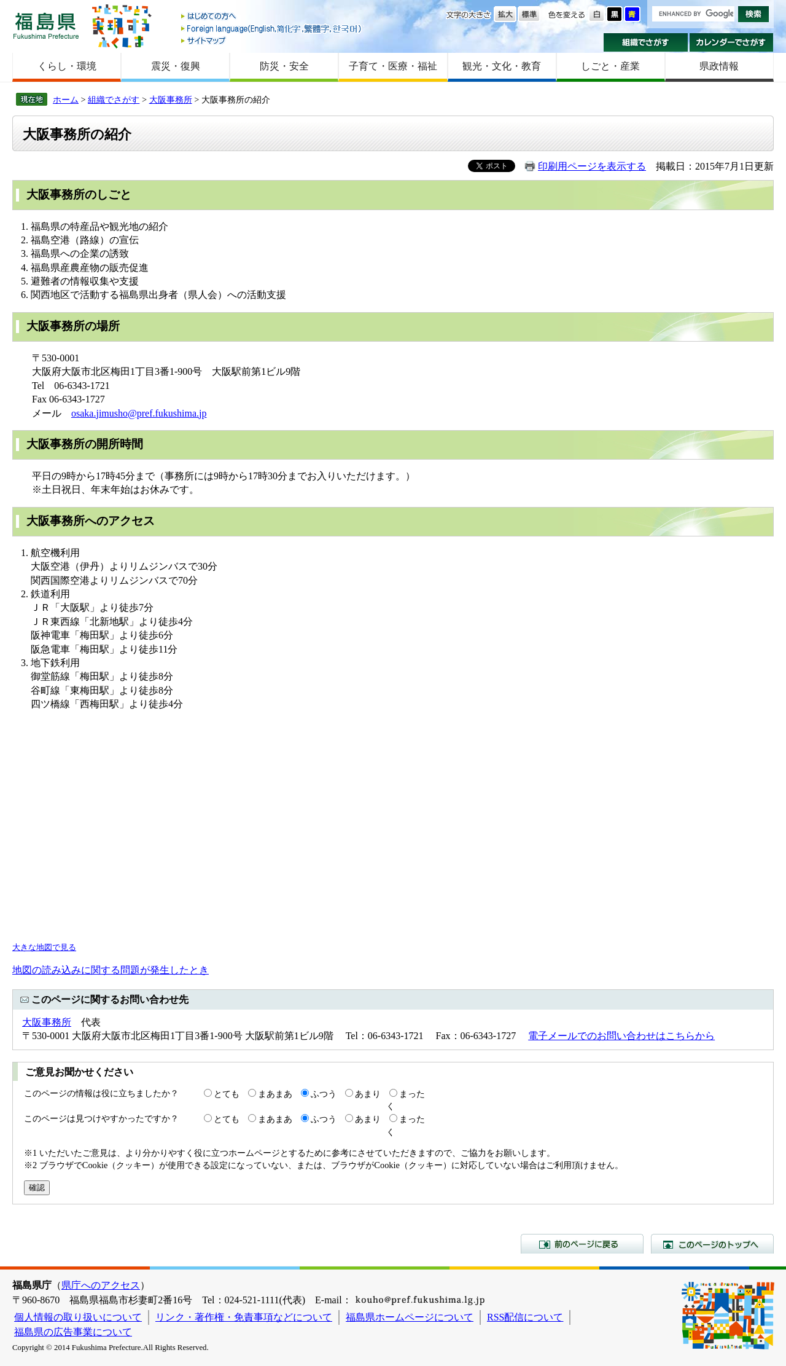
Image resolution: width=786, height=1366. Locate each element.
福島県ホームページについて (409, 1317)
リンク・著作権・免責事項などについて (243, 1317)
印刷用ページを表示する (592, 166)
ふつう (324, 1094)
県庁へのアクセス (100, 1285)
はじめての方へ (272, 17)
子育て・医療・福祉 (393, 66)
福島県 (46, 25)
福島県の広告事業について (73, 1332)
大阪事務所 (170, 99)
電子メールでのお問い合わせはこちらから (621, 1035)
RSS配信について (525, 1317)
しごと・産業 (610, 66)
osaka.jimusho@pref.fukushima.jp (138, 413)
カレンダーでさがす (732, 42)
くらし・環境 (66, 66)
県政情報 (719, 66)
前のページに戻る (582, 1244)
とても (226, 1094)
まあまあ (275, 1094)
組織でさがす (646, 42)
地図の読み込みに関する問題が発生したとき (110, 970)
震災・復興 (175, 66)
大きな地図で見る (44, 947)
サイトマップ (272, 40)
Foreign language (272, 28)
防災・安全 (284, 66)
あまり (368, 1094)
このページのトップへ (712, 1244)
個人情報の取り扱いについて (78, 1317)
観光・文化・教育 (501, 66)
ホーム (66, 99)
